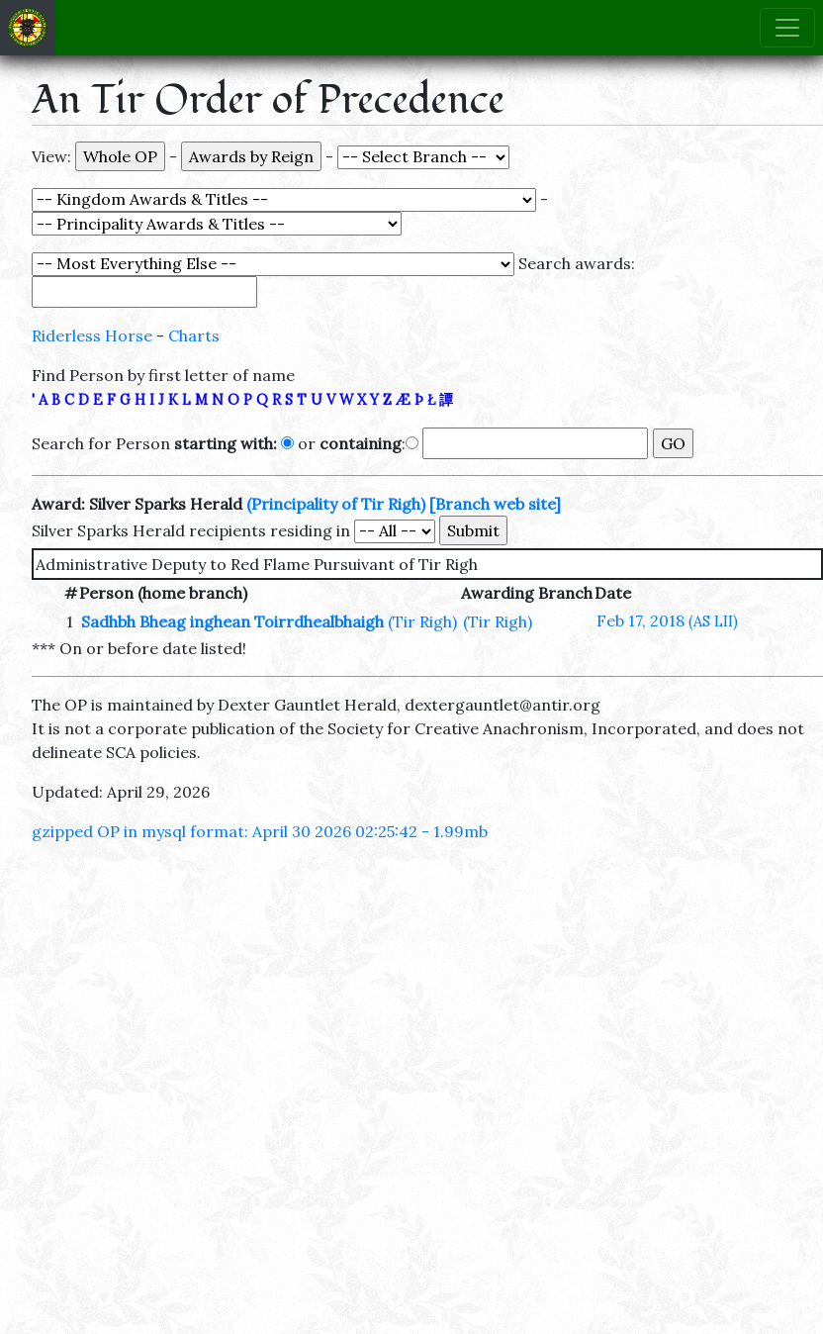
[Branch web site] (495, 504)
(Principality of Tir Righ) (335, 504)
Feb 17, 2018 (667, 620)
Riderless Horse (92, 335)
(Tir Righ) (422, 621)
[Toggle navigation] (787, 28)
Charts (194, 335)
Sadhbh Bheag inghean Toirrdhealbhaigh (232, 621)
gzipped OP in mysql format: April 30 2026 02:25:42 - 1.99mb (260, 831)
